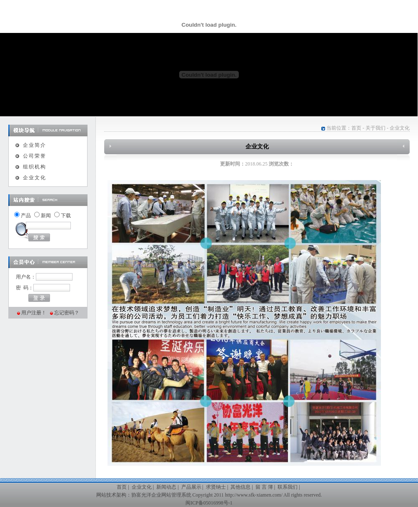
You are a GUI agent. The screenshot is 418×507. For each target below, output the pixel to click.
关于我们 (375, 128)
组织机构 (34, 167)
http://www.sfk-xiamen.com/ (254, 495)
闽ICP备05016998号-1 (209, 503)
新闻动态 (166, 487)
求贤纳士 (216, 487)
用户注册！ (33, 313)
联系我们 (288, 487)
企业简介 (34, 145)
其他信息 (240, 487)
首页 (356, 128)
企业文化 (34, 178)
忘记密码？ (66, 313)
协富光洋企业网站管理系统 (161, 495)
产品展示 (191, 487)
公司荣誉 (34, 156)
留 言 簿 (264, 487)
